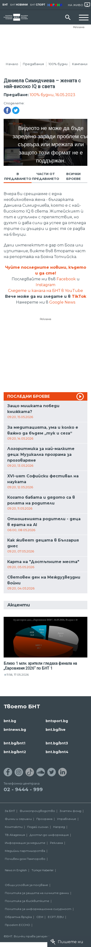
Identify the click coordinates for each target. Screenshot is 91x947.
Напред (59, 827)
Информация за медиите (25, 843)
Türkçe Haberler (43, 870)
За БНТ (10, 811)
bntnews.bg (15, 729)
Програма (44, 819)
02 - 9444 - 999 (23, 789)
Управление (66, 819)
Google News (62, 302)
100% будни (58, 64)
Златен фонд (70, 811)
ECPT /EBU (56, 917)
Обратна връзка (18, 917)
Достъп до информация (49, 835)
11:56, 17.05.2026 (18, 674)
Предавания (33, 64)
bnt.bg (10, 721)
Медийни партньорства (25, 851)
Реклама (78, 27)
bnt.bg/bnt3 (57, 743)
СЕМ (39, 917)
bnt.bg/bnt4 (57, 752)
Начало (12, 64)
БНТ (5, 4)
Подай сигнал (38, 827)
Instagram (45, 285)
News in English (16, 870)
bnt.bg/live (56, 729)
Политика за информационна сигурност (38, 909)
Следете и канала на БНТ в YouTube (45, 290)
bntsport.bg (57, 721)
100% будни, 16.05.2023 (52, 94)
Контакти (14, 827)
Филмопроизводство (37, 811)
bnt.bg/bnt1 (14, 743)
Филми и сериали (18, 819)
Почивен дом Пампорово (25, 859)
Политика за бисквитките (27, 901)
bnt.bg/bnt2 (15, 752)
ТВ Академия (15, 835)
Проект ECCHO (17, 925)
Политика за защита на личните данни (37, 893)
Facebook (66, 279)
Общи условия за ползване (26, 885)
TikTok (79, 296)
